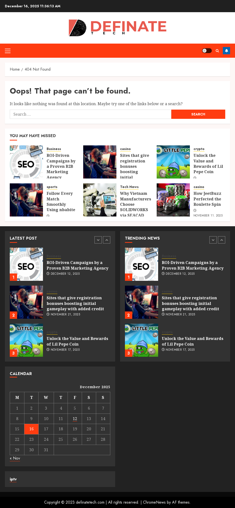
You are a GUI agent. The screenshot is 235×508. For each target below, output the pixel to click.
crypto (199, 149)
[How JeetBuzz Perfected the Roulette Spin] (173, 199)
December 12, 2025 (65, 274)
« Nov (15, 458)
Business (54, 149)
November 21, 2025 (65, 315)
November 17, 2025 (65, 350)
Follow (226, 50)
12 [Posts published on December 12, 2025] (75, 418)
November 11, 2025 (208, 216)
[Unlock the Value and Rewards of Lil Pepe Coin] (173, 162)
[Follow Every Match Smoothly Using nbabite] (26, 199)
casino (125, 149)
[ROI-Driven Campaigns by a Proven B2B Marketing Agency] (26, 162)
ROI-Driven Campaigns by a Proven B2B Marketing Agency (61, 166)
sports (52, 187)
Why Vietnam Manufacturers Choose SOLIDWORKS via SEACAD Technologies (135, 207)
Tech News (129, 187)
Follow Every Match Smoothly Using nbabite (61, 201)
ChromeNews (154, 502)
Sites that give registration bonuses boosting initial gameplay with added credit (135, 172)
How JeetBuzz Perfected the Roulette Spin (207, 199)
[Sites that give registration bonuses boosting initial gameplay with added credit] (99, 162)
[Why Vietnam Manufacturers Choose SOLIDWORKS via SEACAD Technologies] (99, 199)
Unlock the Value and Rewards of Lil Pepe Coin (208, 163)
